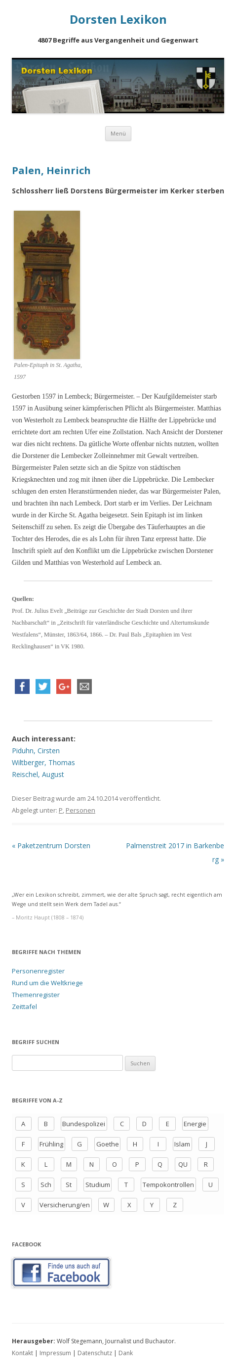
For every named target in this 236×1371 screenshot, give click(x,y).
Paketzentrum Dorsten (51, 845)
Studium (97, 1184)
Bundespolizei (83, 1123)
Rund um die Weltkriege (47, 982)
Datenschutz (95, 1353)
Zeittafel (24, 1006)
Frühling (51, 1144)
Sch (45, 1184)
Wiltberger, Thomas (43, 762)
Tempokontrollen (168, 1184)
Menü (118, 133)
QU (183, 1164)
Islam (182, 1144)
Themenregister (36, 994)
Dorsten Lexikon (118, 19)
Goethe (107, 1144)
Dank (125, 1353)
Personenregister (38, 970)
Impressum (55, 1353)
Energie (195, 1123)
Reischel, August (38, 774)
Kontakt (22, 1353)
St (69, 1184)
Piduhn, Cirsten (36, 750)
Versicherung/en (64, 1204)
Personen (80, 810)
